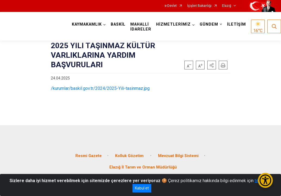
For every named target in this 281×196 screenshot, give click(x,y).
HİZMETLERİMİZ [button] (173, 24)
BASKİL (118, 24)
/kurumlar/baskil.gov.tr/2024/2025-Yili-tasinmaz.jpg (100, 88)
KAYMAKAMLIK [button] (87, 24)
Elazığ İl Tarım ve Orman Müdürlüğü (143, 167)
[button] (211, 65)
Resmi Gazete (88, 156)
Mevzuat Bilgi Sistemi (178, 156)
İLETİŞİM (236, 24)
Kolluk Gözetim (130, 156)
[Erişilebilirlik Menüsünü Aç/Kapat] (265, 180)
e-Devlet (171, 6)
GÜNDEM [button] (209, 24)
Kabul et (142, 188)
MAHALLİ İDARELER (140, 27)
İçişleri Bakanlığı (199, 6)
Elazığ (226, 6)
